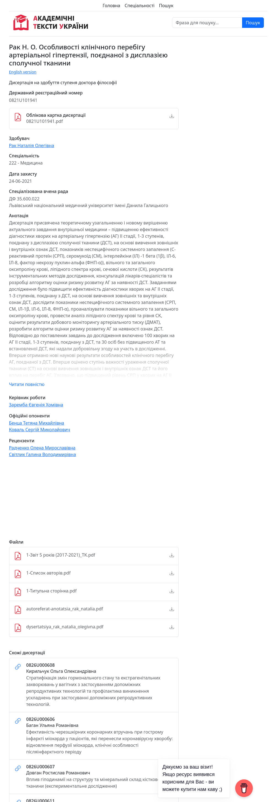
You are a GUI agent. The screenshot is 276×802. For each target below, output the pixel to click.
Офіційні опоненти (29, 416)
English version (23, 72)
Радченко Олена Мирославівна (42, 448)
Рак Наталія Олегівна (31, 145)
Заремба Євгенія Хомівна (36, 405)
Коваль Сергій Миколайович (39, 430)
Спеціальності (139, 5)
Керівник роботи (27, 397)
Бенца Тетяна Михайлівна (36, 423)
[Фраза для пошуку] (207, 22)
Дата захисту (23, 174)
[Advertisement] (94, 500)
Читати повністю (27, 384)
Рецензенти (21, 440)
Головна (111, 5)
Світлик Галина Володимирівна (42, 454)
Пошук (166, 5)
